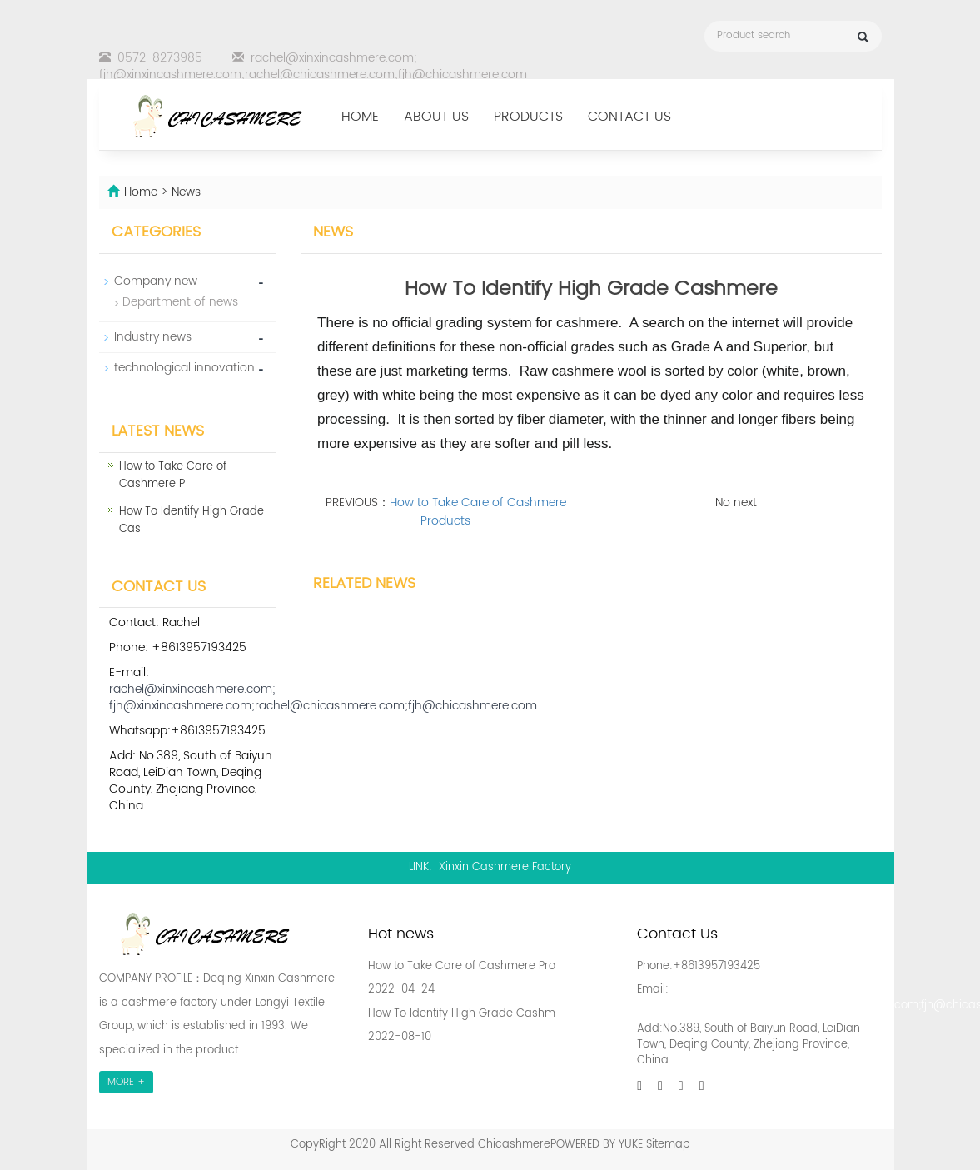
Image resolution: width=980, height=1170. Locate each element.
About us (436, 116)
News (186, 192)
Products (528, 116)
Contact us (629, 116)
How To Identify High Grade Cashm (461, 1014)
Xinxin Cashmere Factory (505, 867)
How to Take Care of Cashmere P (172, 475)
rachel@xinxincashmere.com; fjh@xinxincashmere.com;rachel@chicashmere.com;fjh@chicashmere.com (313, 66)
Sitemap (668, 1144)
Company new (155, 281)
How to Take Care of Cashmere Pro (461, 966)
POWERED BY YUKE (598, 1144)
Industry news (153, 336)
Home (360, 116)
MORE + (126, 1082)
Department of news (180, 301)
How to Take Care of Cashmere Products (478, 511)
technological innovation (184, 367)
